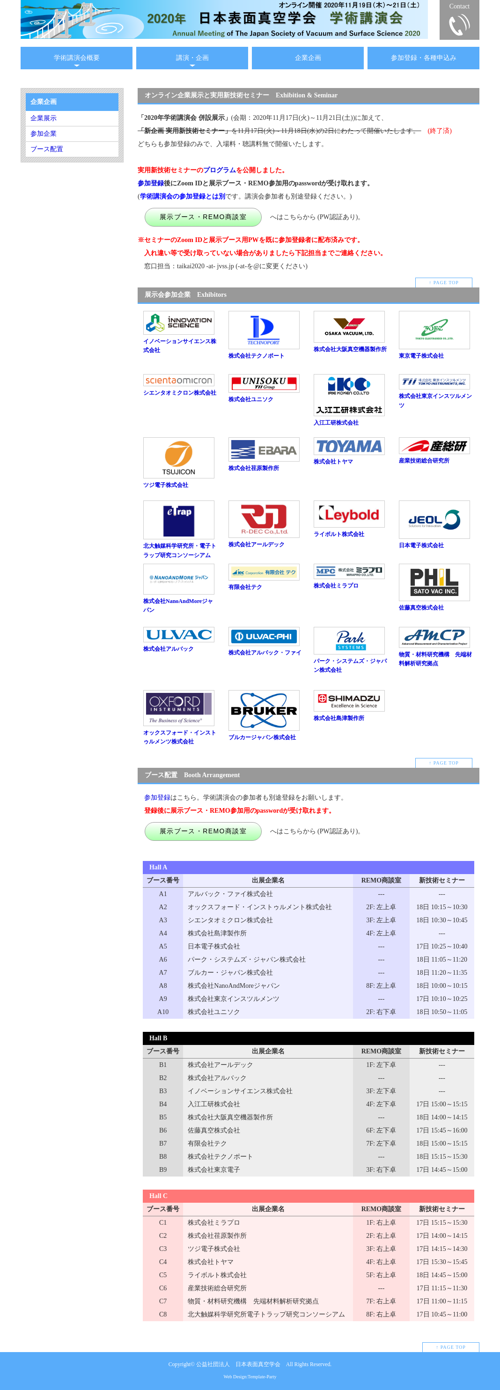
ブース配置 (46, 149)
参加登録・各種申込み (423, 57)
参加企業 (43, 133)
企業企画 (308, 57)
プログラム (219, 170)
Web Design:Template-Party (249, 1376)
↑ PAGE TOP (444, 282)
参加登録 (151, 183)
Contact (459, 6)
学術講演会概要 (77, 57)
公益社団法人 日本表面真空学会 (238, 1364)
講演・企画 (192, 57)
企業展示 (43, 118)
